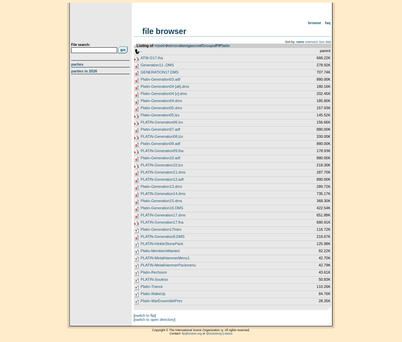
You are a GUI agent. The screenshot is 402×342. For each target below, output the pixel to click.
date (328, 42)
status (228, 333)
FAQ (328, 23)
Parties (77, 64)
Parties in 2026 (84, 71)
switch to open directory (154, 319)
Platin (225, 46)
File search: (80, 45)
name (300, 42)
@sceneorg (214, 333)
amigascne (190, 46)
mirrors (173, 46)
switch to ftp (145, 315)
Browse (314, 23)
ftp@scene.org (192, 333)
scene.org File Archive (101, 24)
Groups (208, 46)
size (321, 42)
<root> (160, 46)
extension (311, 42)
